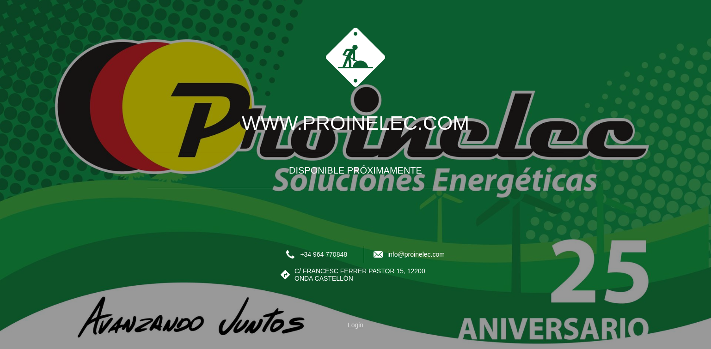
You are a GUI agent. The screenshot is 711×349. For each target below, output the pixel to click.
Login (355, 325)
